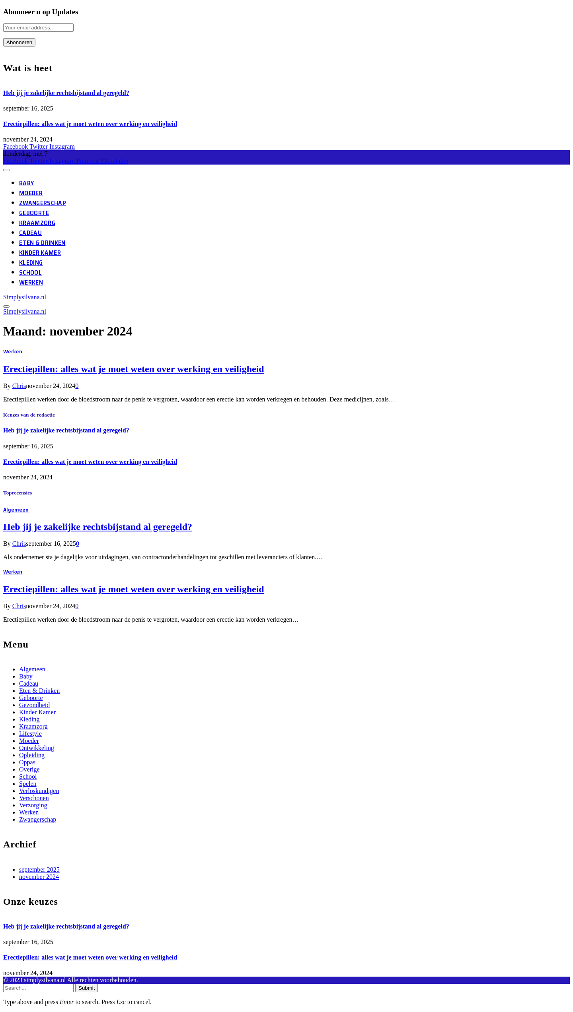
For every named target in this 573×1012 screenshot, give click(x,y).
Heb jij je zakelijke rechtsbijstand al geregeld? (66, 92)
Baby (26, 183)
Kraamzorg (37, 223)
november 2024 (39, 876)
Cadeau (30, 233)
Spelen (28, 783)
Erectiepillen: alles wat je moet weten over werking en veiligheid (90, 123)
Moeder (31, 193)
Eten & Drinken (42, 243)
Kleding (31, 263)
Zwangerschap (42, 203)
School (30, 272)
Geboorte (34, 213)
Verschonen (34, 798)
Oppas (27, 762)
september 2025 (39, 869)
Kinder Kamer (40, 253)
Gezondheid (34, 705)
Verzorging (33, 805)
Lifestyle (30, 733)
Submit (86, 988)
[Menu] (6, 170)
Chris (19, 385)
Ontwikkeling (36, 747)
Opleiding (32, 755)
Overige (29, 769)
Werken (31, 282)
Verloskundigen (39, 790)
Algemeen (16, 509)
